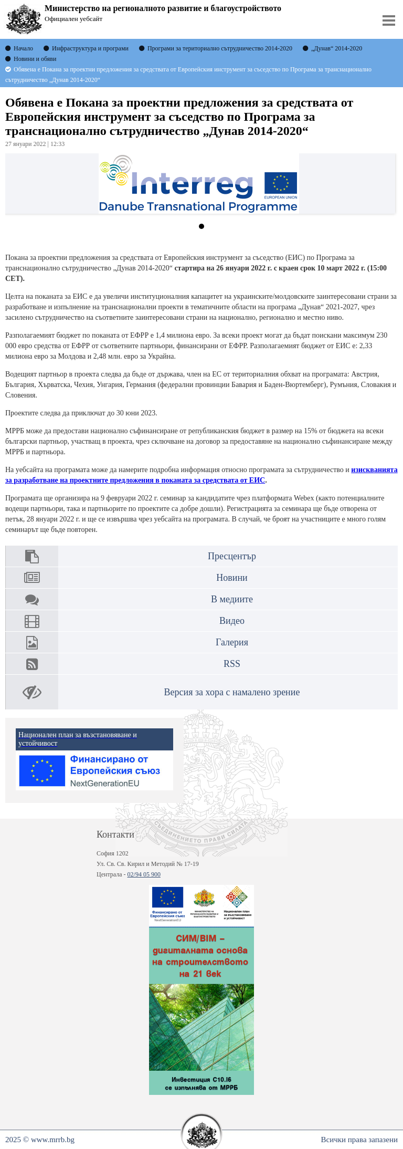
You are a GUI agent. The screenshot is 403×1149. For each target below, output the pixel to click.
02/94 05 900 (144, 874)
